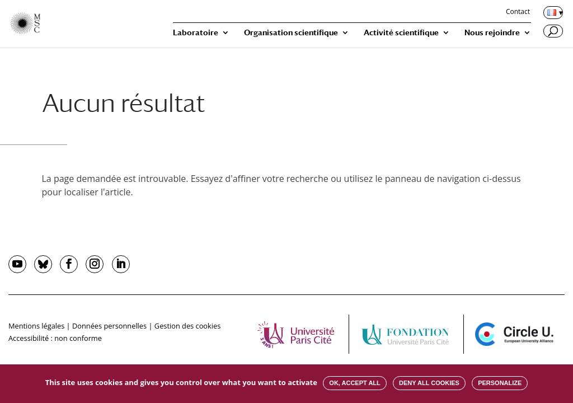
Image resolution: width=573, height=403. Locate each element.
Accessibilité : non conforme (55, 338)
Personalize (500, 382)
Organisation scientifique (291, 33)
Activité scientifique (401, 33)
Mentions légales (36, 326)
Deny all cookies (429, 382)
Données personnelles (109, 326)
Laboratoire (195, 33)
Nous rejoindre (492, 33)
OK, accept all (354, 382)
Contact (518, 12)
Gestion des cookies (187, 326)
